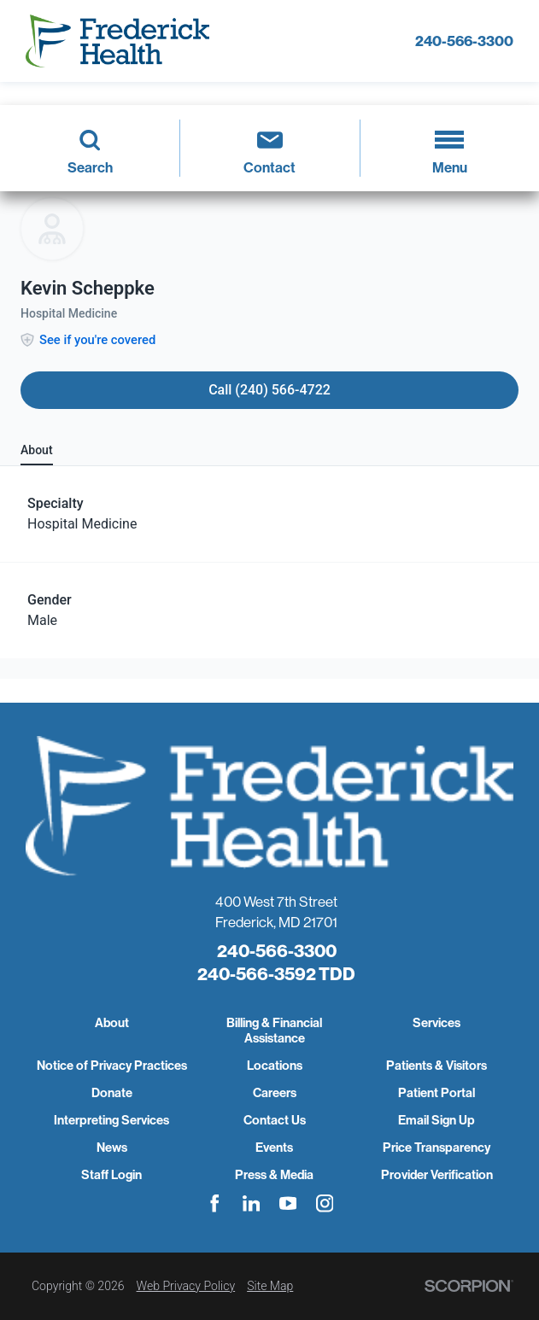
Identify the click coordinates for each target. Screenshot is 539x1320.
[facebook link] (215, 1203)
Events (274, 1147)
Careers (274, 1093)
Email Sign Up (436, 1120)
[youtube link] (288, 1203)
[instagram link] (325, 1203)
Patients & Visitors (436, 1065)
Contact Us (274, 1120)
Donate (111, 1093)
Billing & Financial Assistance (274, 1030)
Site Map (270, 1286)
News (112, 1147)
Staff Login (111, 1175)
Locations (274, 1065)
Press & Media (274, 1175)
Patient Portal (436, 1093)
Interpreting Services (111, 1120)
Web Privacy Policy (186, 1286)
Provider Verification (437, 1175)
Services (436, 1023)
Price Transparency (436, 1147)
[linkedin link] (252, 1203)
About (112, 1023)
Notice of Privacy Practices (112, 1065)
